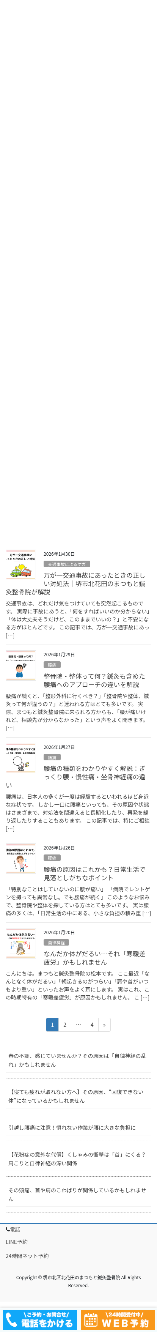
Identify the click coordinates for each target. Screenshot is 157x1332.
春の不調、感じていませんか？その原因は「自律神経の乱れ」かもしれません (77, 1060)
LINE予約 (17, 1241)
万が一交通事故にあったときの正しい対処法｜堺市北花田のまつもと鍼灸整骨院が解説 (76, 583)
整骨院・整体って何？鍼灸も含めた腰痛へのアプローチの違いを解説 (94, 680)
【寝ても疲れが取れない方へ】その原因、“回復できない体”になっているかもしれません (75, 1096)
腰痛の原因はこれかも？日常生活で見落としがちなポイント (95, 873)
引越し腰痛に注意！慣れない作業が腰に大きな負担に (72, 1127)
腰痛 (52, 665)
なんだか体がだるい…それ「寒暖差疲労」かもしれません (95, 957)
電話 (15, 1229)
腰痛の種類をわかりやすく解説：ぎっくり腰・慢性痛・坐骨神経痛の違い (76, 777)
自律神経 (56, 942)
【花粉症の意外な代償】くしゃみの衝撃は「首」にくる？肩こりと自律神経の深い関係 (77, 1159)
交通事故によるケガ (67, 564)
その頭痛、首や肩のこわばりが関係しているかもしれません (77, 1194)
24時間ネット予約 (27, 1255)
